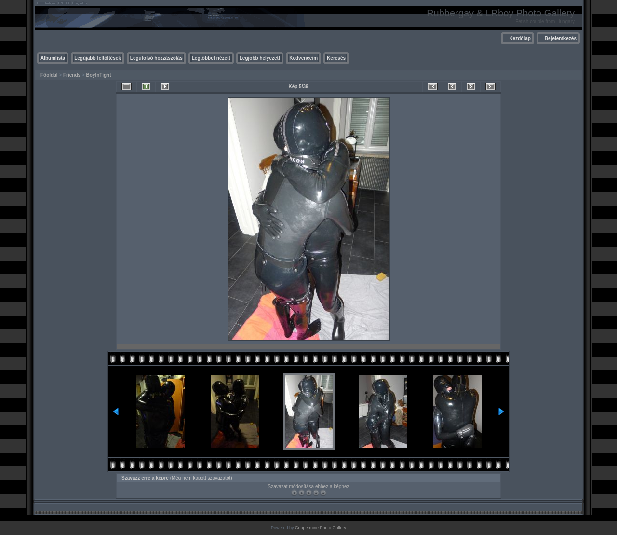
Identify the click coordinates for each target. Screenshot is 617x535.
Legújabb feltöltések (97, 58)
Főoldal (49, 75)
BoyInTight (98, 75)
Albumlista (52, 58)
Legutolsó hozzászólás (156, 58)
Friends (71, 75)
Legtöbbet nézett (211, 58)
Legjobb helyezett (260, 58)
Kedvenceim (303, 58)
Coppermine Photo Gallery (320, 527)
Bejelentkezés (561, 38)
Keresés (336, 58)
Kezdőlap (519, 38)
